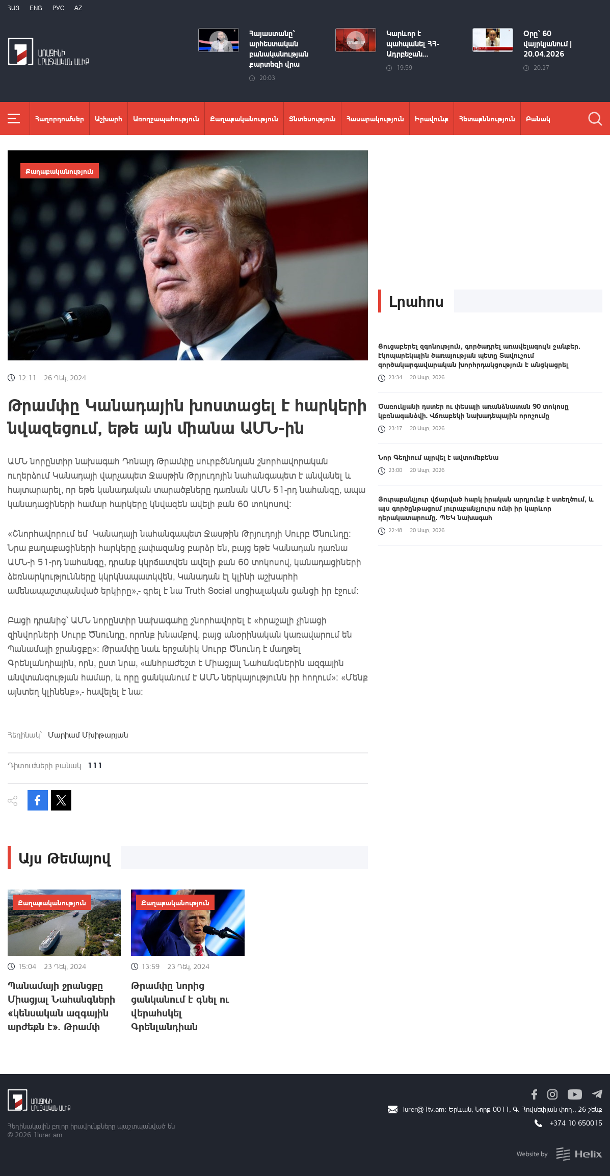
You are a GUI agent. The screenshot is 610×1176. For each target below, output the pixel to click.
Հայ (13, 8)
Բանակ (538, 118)
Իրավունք (431, 118)
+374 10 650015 (576, 1122)
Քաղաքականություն (244, 118)
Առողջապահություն (166, 118)
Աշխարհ (108, 118)
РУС (58, 8)
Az (78, 8)
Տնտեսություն (312, 118)
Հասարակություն (375, 118)
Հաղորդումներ (59, 118)
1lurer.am (47, 1134)
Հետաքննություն (487, 118)
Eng (36, 8)
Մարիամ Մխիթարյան (88, 734)
